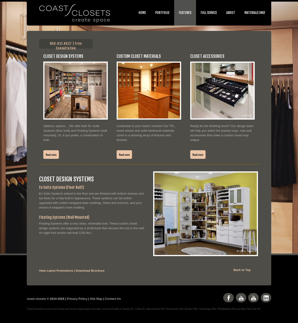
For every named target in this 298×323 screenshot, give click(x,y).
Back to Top (242, 270)
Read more (51, 155)
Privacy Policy (77, 298)
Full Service (209, 13)
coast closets (36, 298)
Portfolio (162, 13)
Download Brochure (90, 270)
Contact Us (113, 298)
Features (185, 13)
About (230, 13)
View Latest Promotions (56, 270)
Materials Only (254, 13)
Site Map (96, 298)
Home (142, 13)
